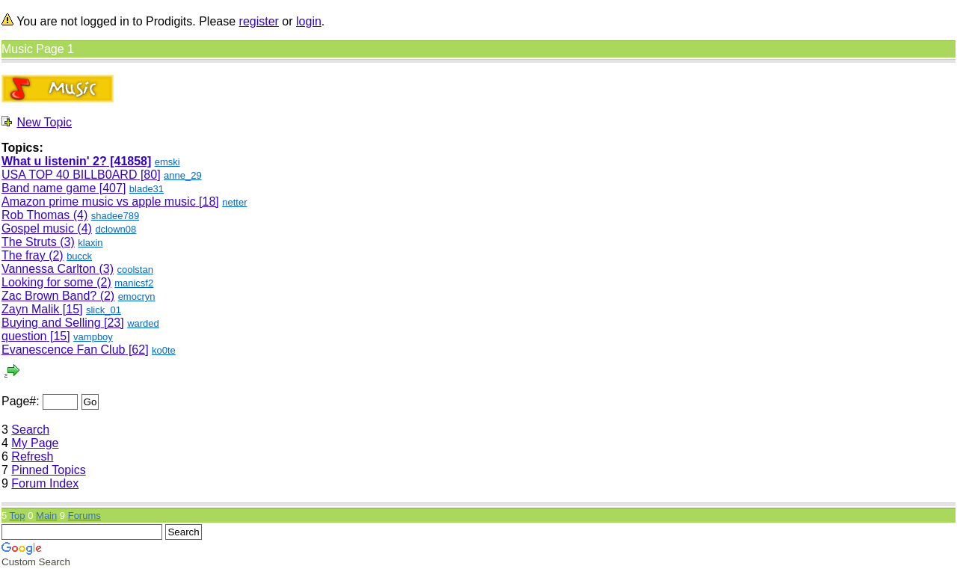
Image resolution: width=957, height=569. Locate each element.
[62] (136, 349)
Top (17, 515)
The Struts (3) (38, 242)
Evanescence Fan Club (63, 349)
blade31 (146, 188)
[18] (207, 201)
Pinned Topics (48, 470)
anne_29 (183, 175)
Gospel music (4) (46, 228)
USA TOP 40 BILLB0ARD (69, 174)
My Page (34, 443)
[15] (70, 309)
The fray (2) (32, 255)
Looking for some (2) (56, 282)
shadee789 (115, 215)
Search (30, 429)
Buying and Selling (51, 322)
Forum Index (45, 483)
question (24, 336)
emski (167, 161)
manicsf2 (133, 283)
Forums (84, 515)
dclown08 (115, 229)
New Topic (44, 122)
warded (143, 323)
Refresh (32, 456)
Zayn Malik (30, 309)
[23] (112, 322)
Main (46, 515)
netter (234, 202)
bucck (79, 256)
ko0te (164, 350)
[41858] (129, 161)
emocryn (137, 296)
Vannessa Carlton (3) (57, 268)
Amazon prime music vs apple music (98, 201)
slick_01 (103, 310)
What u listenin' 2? (54, 161)
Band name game (48, 188)
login (308, 21)
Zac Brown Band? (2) (57, 295)
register (259, 21)
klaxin (90, 242)
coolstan (135, 269)
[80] (148, 174)
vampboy (93, 336)
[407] (111, 188)
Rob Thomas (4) (44, 215)
